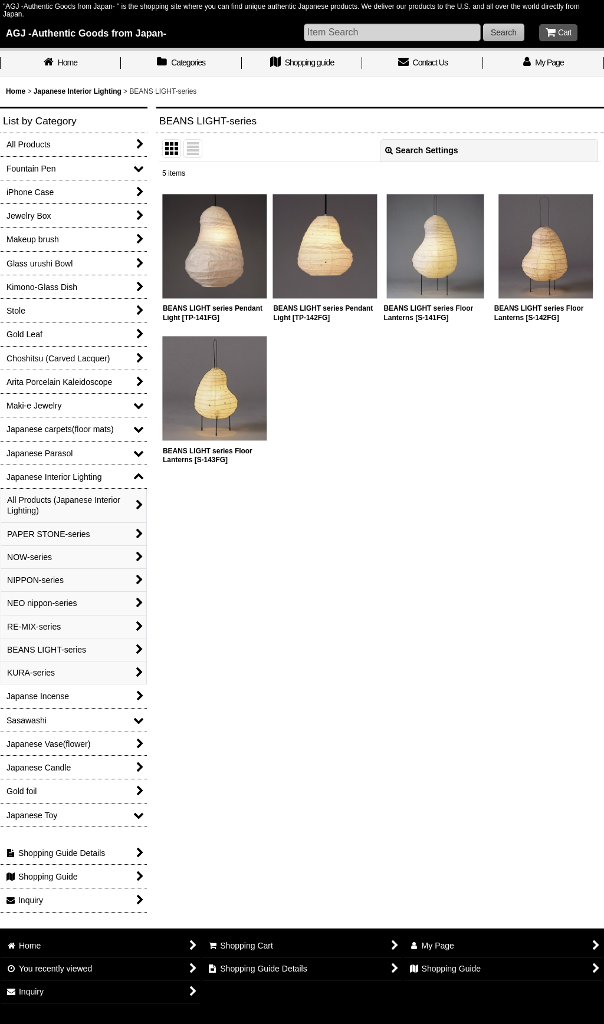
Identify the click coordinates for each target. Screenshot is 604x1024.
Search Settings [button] (421, 150)
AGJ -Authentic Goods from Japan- (86, 33)
